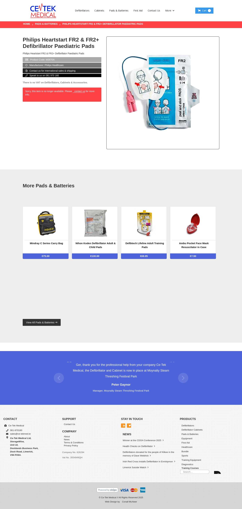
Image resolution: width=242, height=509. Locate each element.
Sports (185, 455)
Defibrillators (82, 10)
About (67, 437)
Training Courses (190, 468)
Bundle (185, 451)
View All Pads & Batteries (41, 322)
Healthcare (187, 447)
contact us (79, 91)
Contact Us (154, 10)
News (67, 440)
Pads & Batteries (118, 10)
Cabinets (99, 10)
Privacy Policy (71, 446)
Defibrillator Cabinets (192, 430)
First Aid (138, 10)
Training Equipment (191, 460)
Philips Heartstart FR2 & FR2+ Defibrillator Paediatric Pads (102, 24)
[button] (170, 10)
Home (26, 24)
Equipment (187, 438)
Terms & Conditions (74, 443)
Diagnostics (187, 464)
